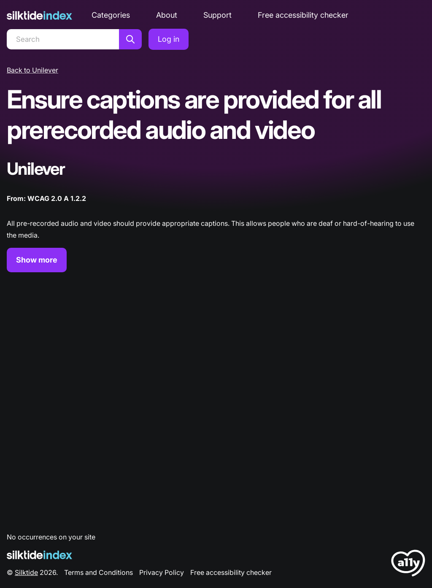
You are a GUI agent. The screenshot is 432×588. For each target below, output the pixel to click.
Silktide (26, 572)
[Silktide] (39, 15)
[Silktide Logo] (39, 554)
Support (217, 15)
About (166, 15)
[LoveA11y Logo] (408, 565)
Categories (111, 15)
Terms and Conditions (98, 572)
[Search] (63, 39)
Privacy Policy (161, 572)
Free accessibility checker (303, 15)
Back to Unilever (32, 70)
